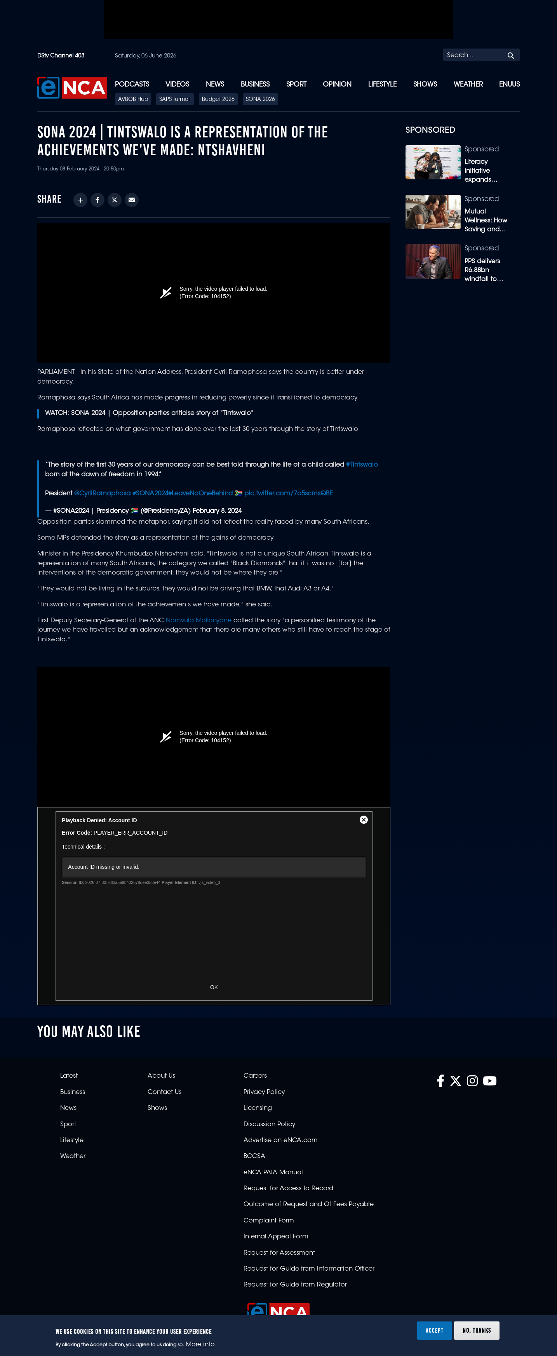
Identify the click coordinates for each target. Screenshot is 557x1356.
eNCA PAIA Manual (273, 1173)
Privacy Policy (264, 1092)
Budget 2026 (218, 99)
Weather (468, 85)
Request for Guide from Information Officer (309, 1269)
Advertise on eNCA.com (281, 1140)
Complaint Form (269, 1221)
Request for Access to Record (288, 1189)
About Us (161, 1076)
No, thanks (477, 1330)
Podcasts (132, 85)
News (215, 85)
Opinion (337, 85)
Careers (255, 1076)
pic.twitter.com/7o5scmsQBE (288, 494)
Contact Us (164, 1092)
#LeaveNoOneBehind (200, 494)
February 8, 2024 (217, 511)
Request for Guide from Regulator (295, 1285)
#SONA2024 (150, 494)
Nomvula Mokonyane (198, 621)
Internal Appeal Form (276, 1237)
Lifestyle (382, 85)
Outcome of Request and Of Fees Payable (309, 1204)
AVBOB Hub (133, 99)
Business (255, 85)
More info (200, 1345)
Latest (69, 1076)
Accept (435, 1330)
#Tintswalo (362, 465)
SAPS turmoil (175, 99)
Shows (425, 85)
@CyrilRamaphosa (102, 494)
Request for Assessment (279, 1253)
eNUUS (509, 85)
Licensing (258, 1108)
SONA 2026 (260, 99)
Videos (177, 85)
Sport (296, 85)
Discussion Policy (269, 1125)
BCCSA (254, 1156)
